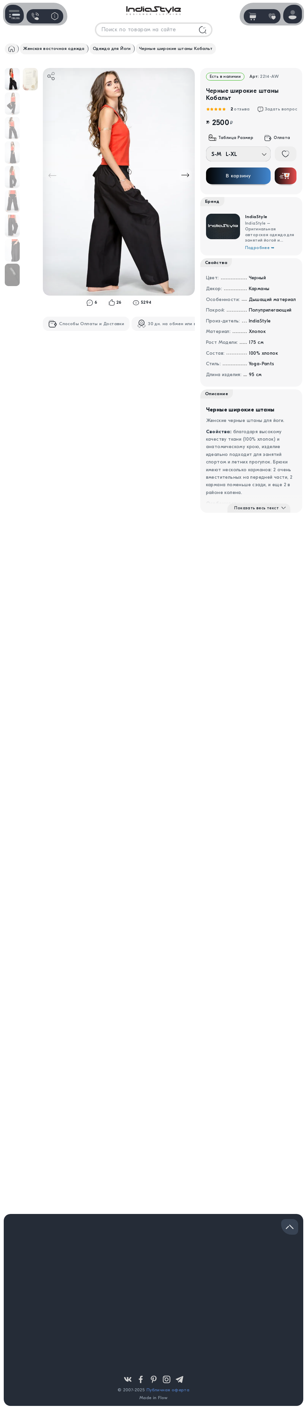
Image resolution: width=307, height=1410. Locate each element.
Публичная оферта (168, 1389)
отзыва (239, 109)
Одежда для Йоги (112, 48)
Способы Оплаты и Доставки (86, 323)
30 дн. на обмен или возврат (174, 323)
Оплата (277, 138)
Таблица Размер (231, 138)
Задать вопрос (277, 109)
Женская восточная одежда (54, 48)
